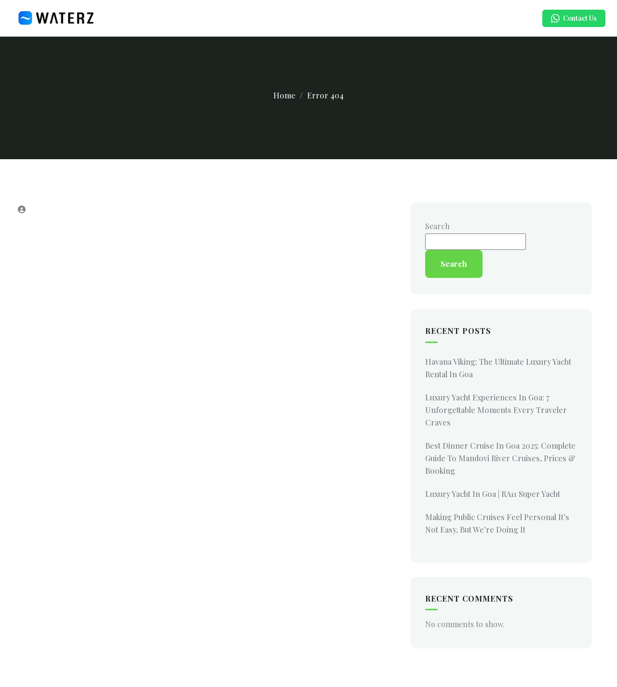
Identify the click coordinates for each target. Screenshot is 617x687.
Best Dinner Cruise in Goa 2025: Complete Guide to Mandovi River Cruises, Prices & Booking (500, 458)
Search (437, 226)
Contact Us (574, 18)
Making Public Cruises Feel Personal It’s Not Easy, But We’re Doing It (497, 523)
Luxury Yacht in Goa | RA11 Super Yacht (492, 494)
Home (284, 95)
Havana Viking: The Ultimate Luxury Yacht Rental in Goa (498, 368)
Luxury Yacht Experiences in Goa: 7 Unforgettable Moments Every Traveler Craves (496, 409)
